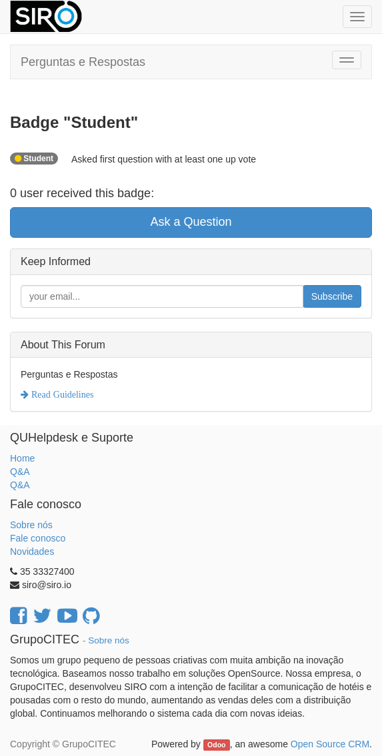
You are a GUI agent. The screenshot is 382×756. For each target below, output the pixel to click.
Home (22, 458)
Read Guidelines (61, 394)
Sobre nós (31, 525)
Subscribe (332, 296)
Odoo (216, 745)
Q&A (20, 471)
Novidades (32, 551)
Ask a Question (190, 221)
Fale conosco (37, 538)
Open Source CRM (330, 744)
